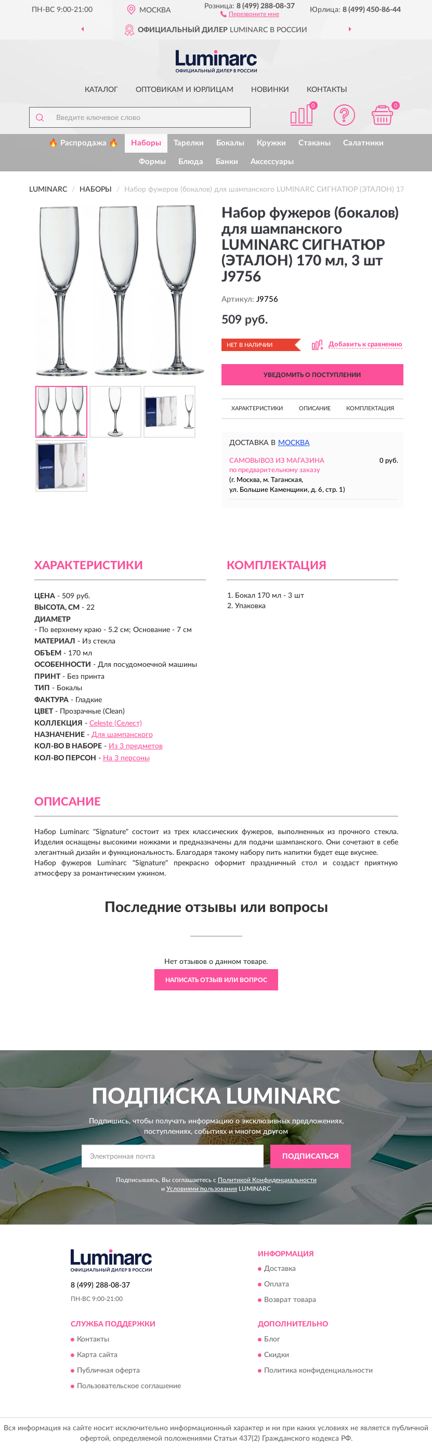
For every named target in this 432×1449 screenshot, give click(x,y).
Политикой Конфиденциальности (267, 1180)
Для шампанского (122, 735)
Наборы (146, 143)
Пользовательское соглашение (129, 1386)
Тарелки (189, 143)
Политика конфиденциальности (318, 1370)
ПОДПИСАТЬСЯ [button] (310, 1156)
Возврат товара (290, 1300)
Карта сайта (97, 1355)
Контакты (327, 89)
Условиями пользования (201, 1189)
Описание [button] (315, 408)
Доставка (280, 1269)
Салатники (363, 143)
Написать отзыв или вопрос (216, 980)
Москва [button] (294, 443)
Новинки (270, 89)
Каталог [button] (101, 89)
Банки (227, 162)
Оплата (276, 1285)
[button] (249, 13)
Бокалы (230, 143)
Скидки (276, 1355)
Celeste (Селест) (115, 723)
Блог (272, 1339)
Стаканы (314, 143)
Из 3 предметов (136, 746)
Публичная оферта (108, 1370)
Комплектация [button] (370, 408)
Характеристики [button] (257, 408)
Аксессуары (272, 162)
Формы (152, 162)
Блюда (190, 162)
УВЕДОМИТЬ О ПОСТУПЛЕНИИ (312, 375)
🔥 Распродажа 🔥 (83, 143)
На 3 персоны (126, 758)
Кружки (271, 143)
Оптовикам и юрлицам (184, 89)
